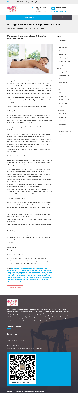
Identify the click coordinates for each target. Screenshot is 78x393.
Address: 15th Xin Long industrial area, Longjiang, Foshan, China (25, 348)
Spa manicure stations (33, 279)
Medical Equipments (60, 108)
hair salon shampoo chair (27, 274)
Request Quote (29, 17)
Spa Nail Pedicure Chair (63, 77)
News (13, 28)
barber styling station (36, 268)
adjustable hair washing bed (20, 268)
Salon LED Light (63, 135)
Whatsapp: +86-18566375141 (15, 343)
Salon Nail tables (39, 277)
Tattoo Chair (62, 114)
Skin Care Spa (63, 103)
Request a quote (15, 287)
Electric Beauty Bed (64, 100)
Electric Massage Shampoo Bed (37, 270)
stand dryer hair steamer (22, 281)
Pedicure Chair (63, 82)
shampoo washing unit (18, 279)
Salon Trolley (62, 121)
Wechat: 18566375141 (13, 345)
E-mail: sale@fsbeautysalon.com (16, 340)
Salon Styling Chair (64, 61)
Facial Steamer (23, 272)
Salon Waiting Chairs (65, 131)
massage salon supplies (24, 276)
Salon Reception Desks (62, 87)
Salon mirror (30, 277)
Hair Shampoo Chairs (62, 49)
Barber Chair (62, 54)
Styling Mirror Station (62, 66)
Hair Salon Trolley (41, 274)
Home (8, 28)
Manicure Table (63, 96)
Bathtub (61, 92)
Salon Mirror (62, 117)
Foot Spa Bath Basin (34, 272)
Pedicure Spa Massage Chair (41, 276)
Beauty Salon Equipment (62, 126)
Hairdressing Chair (64, 58)
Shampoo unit (63, 72)
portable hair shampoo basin (16, 277)
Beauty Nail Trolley (20, 270)
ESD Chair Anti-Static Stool (62, 42)
